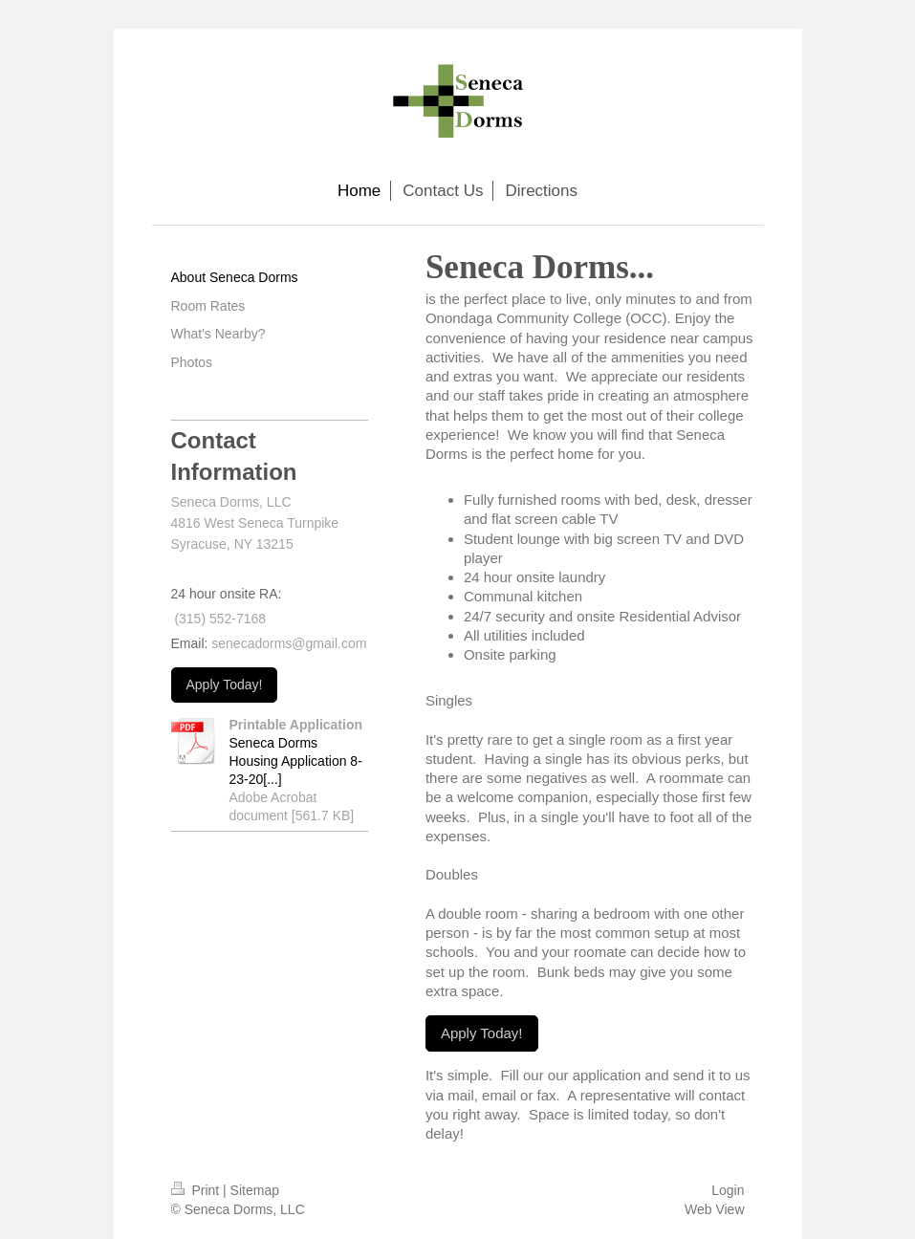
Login (727, 1190)
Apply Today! (482, 1033)
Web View (715, 1209)
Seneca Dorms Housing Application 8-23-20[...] (295, 761)
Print (197, 1190)
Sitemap (254, 1190)
